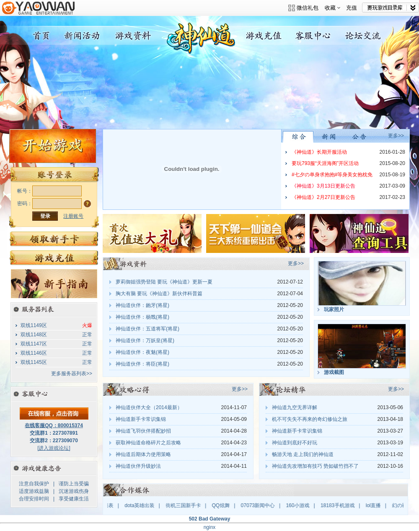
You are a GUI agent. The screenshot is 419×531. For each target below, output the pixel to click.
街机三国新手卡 (186, 505)
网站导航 (390, 8)
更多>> (396, 136)
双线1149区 (34, 325)
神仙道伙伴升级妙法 (138, 466)
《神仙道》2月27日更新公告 (323, 197)
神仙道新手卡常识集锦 (141, 419)
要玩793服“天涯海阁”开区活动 (325, 163)
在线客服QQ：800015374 (54, 425)
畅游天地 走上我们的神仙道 (303, 454)
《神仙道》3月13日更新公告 (323, 186)
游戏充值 (261, 35)
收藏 (333, 8)
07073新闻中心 (261, 505)
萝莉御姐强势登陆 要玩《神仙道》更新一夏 (164, 282)
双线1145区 (34, 362)
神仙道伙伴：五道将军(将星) (147, 329)
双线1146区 (34, 353)
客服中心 (312, 35)
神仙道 (40, 35)
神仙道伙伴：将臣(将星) (142, 364)
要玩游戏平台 (38, 13)
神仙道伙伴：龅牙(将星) (142, 305)
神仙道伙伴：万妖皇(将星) (145, 340)
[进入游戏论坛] (53, 448)
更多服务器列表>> (71, 373)
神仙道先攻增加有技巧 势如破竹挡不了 (315, 466)
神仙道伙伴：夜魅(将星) (142, 352)
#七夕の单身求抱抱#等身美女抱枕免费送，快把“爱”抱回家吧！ (332, 176)
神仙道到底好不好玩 (294, 443)
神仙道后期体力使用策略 (143, 454)
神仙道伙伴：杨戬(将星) (142, 317)
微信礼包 (307, 8)
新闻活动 (82, 35)
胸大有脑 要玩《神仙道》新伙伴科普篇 (159, 293)
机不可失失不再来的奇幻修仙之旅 (309, 419)
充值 (351, 8)
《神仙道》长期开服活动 (319, 152)
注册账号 (73, 216)
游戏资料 (134, 35)
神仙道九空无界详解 (294, 407)
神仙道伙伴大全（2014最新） (149, 407)
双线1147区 (34, 344)
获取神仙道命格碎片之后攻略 (148, 443)
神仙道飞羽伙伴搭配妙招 (143, 431)
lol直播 (376, 505)
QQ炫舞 (224, 505)
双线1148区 (34, 335)
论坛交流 (364, 35)
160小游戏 (301, 505)
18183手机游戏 (341, 505)
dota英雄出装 (143, 505)
